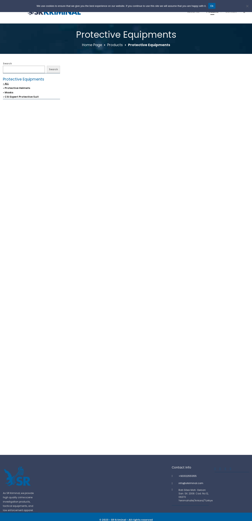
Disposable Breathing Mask (157, 288)
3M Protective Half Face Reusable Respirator (162, 139)
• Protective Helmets (16, 88)
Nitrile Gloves (157, 363)
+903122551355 (188, 476)
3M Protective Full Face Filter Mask (96, 139)
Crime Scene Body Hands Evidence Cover (99, 214)
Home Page (92, 44)
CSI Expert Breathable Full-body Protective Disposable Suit (113, 288)
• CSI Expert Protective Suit (21, 97)
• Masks (8, 92)
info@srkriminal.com (191, 483)
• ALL (6, 84)
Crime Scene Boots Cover (157, 214)
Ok (212, 5)
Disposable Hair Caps (219, 288)
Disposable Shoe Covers (96, 363)
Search (7, 63)
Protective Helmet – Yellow (157, 438)
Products (115, 44)
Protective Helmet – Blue (96, 438)
